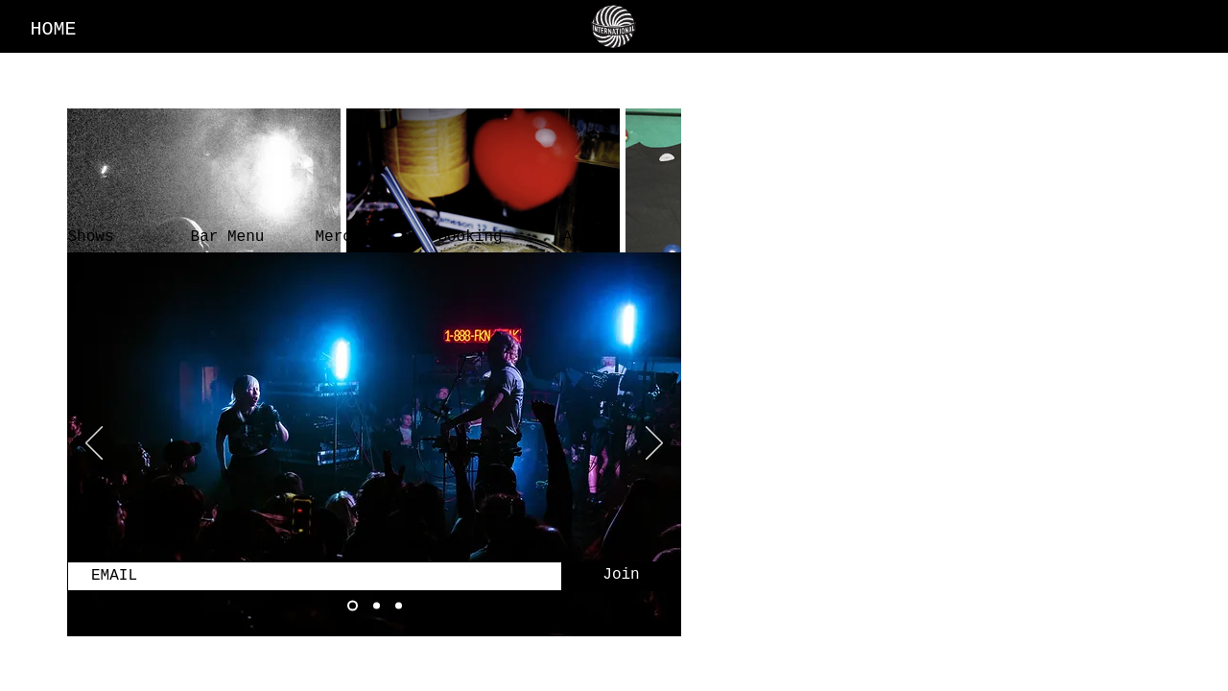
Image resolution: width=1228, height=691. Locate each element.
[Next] (654, 444)
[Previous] (94, 444)
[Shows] (92, 237)
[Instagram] (111, 601)
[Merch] (340, 237)
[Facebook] (203, 601)
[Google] (288, 601)
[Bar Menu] (229, 237)
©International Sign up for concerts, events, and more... (325, 545)
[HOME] (55, 28)
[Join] (621, 575)
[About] (587, 237)
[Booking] (472, 237)
